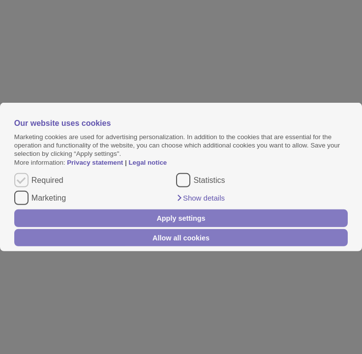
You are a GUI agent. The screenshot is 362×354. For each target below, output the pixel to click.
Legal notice (147, 162)
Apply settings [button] (180, 218)
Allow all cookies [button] (181, 237)
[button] (200, 198)
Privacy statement (95, 162)
